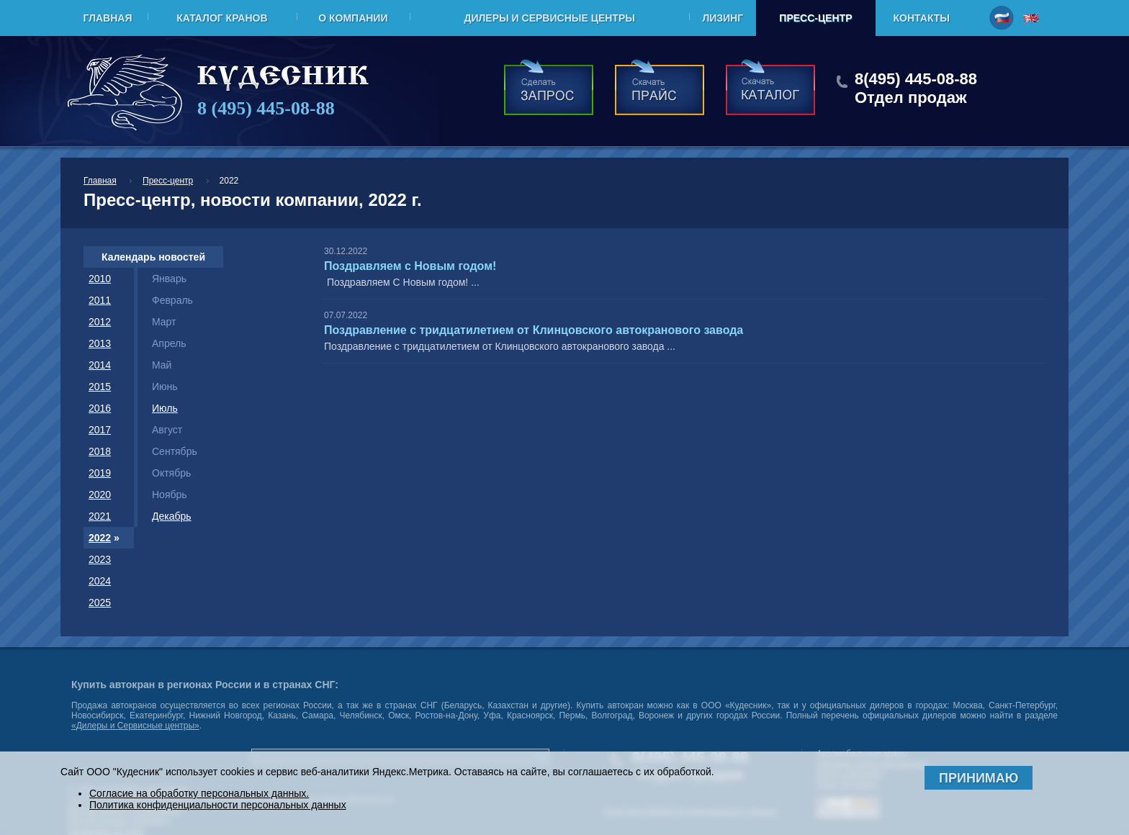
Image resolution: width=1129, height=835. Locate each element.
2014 (100, 365)
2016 (100, 408)
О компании (352, 18)
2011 (100, 300)
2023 (100, 559)
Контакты (922, 18)
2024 (100, 581)
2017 (100, 429)
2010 (100, 278)
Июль (165, 408)
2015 (100, 386)
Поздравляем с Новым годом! (410, 266)
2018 (100, 451)
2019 (100, 473)
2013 (100, 343)
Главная (108, 18)
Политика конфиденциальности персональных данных (217, 805)
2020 (100, 494)
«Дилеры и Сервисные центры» (135, 726)
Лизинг (722, 18)
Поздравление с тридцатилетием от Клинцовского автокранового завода (533, 330)
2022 (100, 537)
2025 (100, 602)
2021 (100, 516)
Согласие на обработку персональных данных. (199, 793)
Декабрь (172, 516)
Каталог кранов (221, 18)
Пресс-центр (815, 18)
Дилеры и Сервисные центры (549, 18)
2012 (100, 322)
